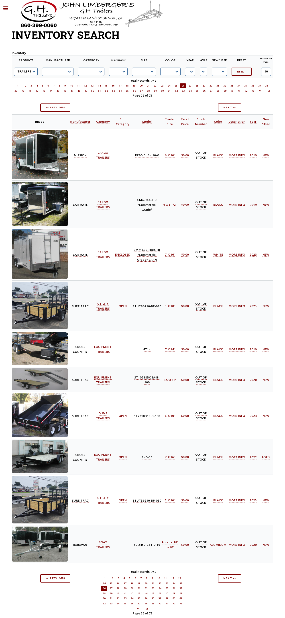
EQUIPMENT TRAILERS (103, 457)
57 (141, 90)
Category (103, 122)
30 (211, 85)
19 (134, 85)
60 (162, 90)
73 (253, 90)
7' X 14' (170, 349)
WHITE (218, 254)
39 (16, 90)
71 (239, 90)
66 (204, 90)
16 (113, 85)
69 (225, 90)
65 (197, 90)
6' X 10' (170, 155)
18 (127, 85)
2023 (253, 254)
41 (30, 90)
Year (253, 122)
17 (120, 85)
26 (183, 85)
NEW (266, 155)
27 (190, 85)
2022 (253, 457)
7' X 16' (170, 254)
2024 (253, 416)
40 (23, 90)
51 (100, 90)
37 (260, 85)
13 (92, 85)
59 (155, 90)
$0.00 (185, 155)
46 (65, 90)
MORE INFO (237, 155)
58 (148, 90)
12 (85, 85)
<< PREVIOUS (55, 107)
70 (232, 90)
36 (253, 85)
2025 (253, 306)
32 (225, 85)
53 (114, 90)
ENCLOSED (122, 254)
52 (106, 90)
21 (148, 85)
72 (246, 90)
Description (236, 122)
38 (267, 85)
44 (51, 90)
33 (232, 85)
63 (183, 90)
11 (78, 85)
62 (176, 90)
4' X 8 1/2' (169, 205)
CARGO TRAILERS (103, 155)
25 (176, 85)
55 (127, 90)
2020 (253, 380)
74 (260, 90)
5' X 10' (170, 306)
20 (141, 85)
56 (134, 90)
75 (269, 90)
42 (37, 90)
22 (155, 85)
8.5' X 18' (170, 380)
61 (169, 90)
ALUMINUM (218, 545)
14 (99, 85)
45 (58, 90)
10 (71, 85)
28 (197, 85)
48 (79, 90)
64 (190, 90)
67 (211, 90)
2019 (253, 155)
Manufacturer (80, 122)
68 (218, 90)
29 (204, 85)
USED (266, 457)
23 (162, 85)
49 (86, 90)
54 (120, 90)
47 (72, 90)
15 (106, 85)
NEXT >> (229, 107)
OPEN (123, 306)
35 (246, 85)
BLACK (218, 155)
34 (239, 85)
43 (44, 90)
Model (147, 122)
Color (218, 122)
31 (218, 85)
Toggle (8, 8)
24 (169, 85)
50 (93, 90)
